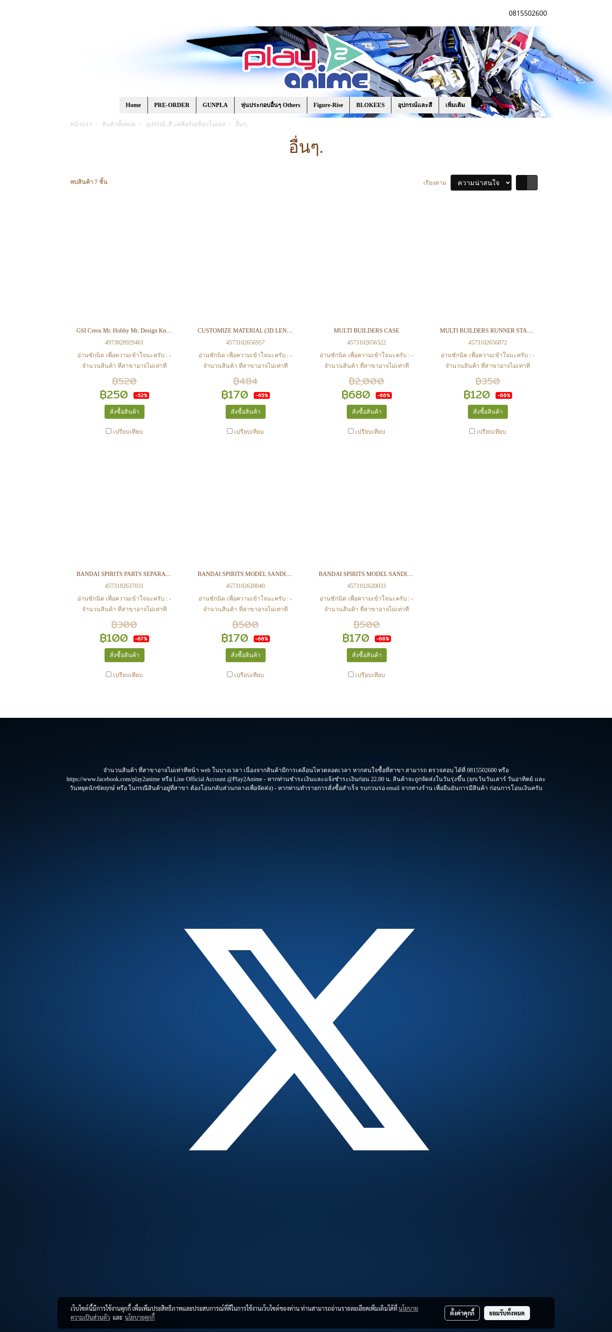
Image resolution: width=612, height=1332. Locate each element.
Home (133, 105)
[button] (484, 105)
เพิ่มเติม (455, 105)
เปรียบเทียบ (128, 432)
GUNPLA (215, 105)
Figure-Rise (328, 105)
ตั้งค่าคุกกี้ (462, 1313)
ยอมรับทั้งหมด (507, 1313)
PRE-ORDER (172, 105)
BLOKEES (370, 105)
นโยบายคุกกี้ (140, 1317)
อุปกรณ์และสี (415, 105)
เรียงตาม (437, 183)
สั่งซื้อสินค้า (124, 412)
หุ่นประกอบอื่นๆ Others (270, 105)
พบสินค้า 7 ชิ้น (89, 182)
